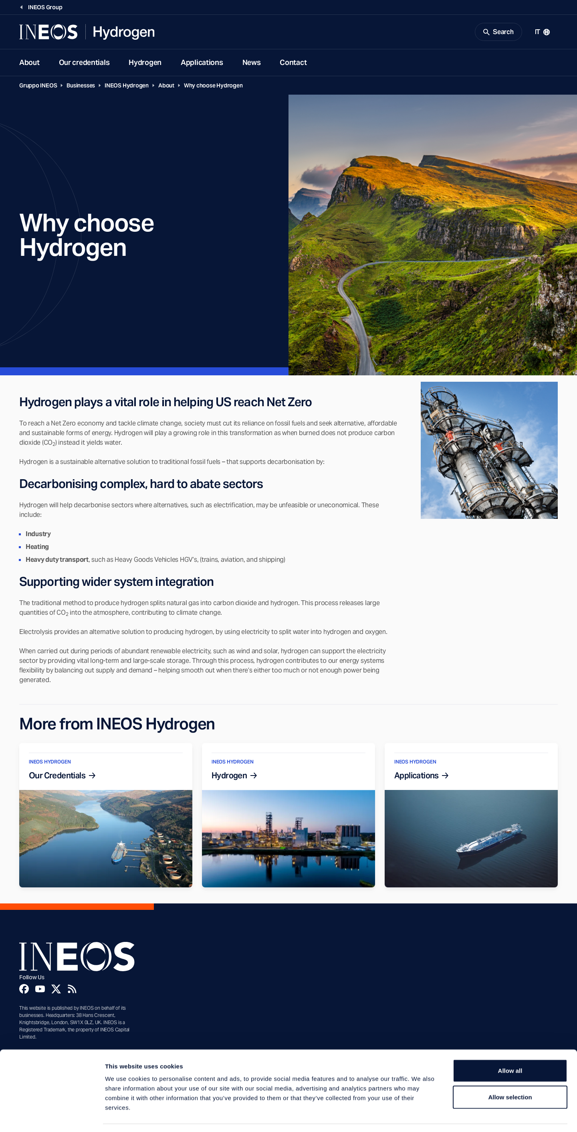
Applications (202, 63)
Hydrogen (145, 63)
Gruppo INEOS (38, 86)
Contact (293, 63)
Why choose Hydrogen (213, 86)
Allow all (510, 1046)
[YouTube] (40, 990)
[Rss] (72, 990)
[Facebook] (24, 990)
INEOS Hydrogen (127, 86)
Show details (420, 1116)
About (29, 63)
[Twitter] (56, 990)
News (251, 63)
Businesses (81, 86)
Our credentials (84, 63)
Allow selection (510, 1073)
